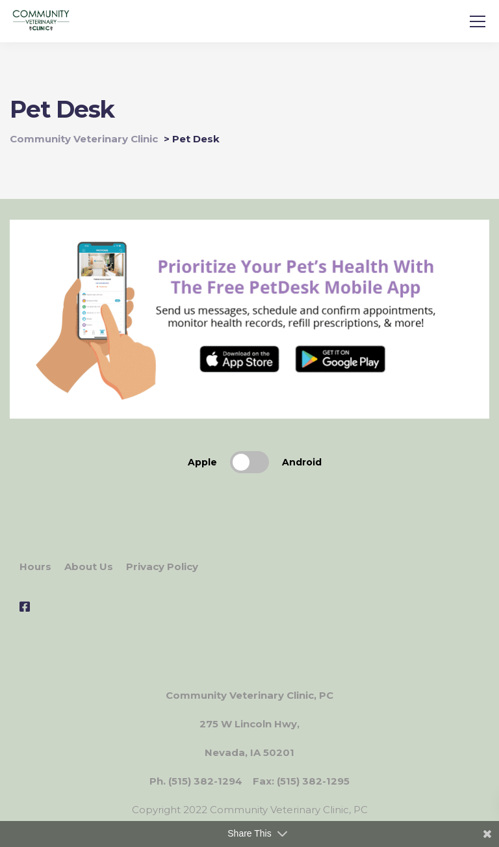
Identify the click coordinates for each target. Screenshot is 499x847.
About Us (88, 566)
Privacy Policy (162, 566)
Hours (35, 566)
